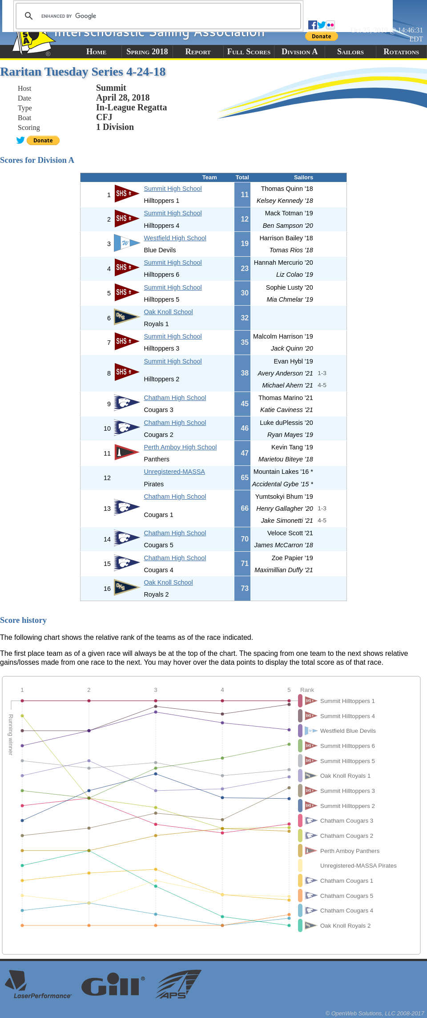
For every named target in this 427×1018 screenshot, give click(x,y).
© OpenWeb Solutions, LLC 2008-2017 (375, 1013)
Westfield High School (175, 238)
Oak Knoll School (168, 311)
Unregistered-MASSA (174, 471)
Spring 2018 (147, 51)
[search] (157, 16)
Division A (300, 51)
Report (198, 51)
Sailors (350, 51)
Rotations (401, 51)
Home (96, 51)
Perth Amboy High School (180, 447)
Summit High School (172, 188)
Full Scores (249, 51)
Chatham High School (175, 397)
